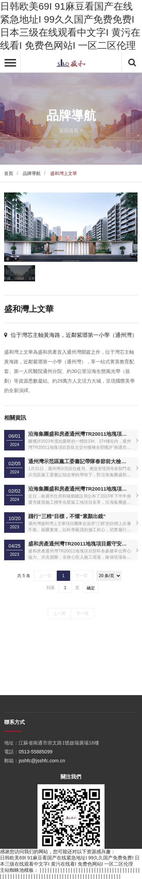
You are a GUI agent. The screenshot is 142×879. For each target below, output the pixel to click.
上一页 (45, 575)
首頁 (8, 173)
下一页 (81, 575)
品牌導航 (32, 173)
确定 (91, 588)
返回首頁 (68, 130)
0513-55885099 (35, 819)
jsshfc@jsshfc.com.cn (42, 827)
